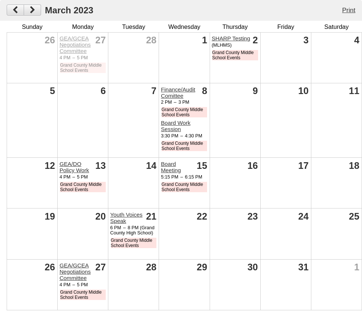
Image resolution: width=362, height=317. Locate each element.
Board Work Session (175, 126)
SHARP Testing (231, 38)
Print (348, 10)
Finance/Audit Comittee (178, 92)
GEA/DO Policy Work (74, 167)
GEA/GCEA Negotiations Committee (75, 44)
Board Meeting (171, 167)
